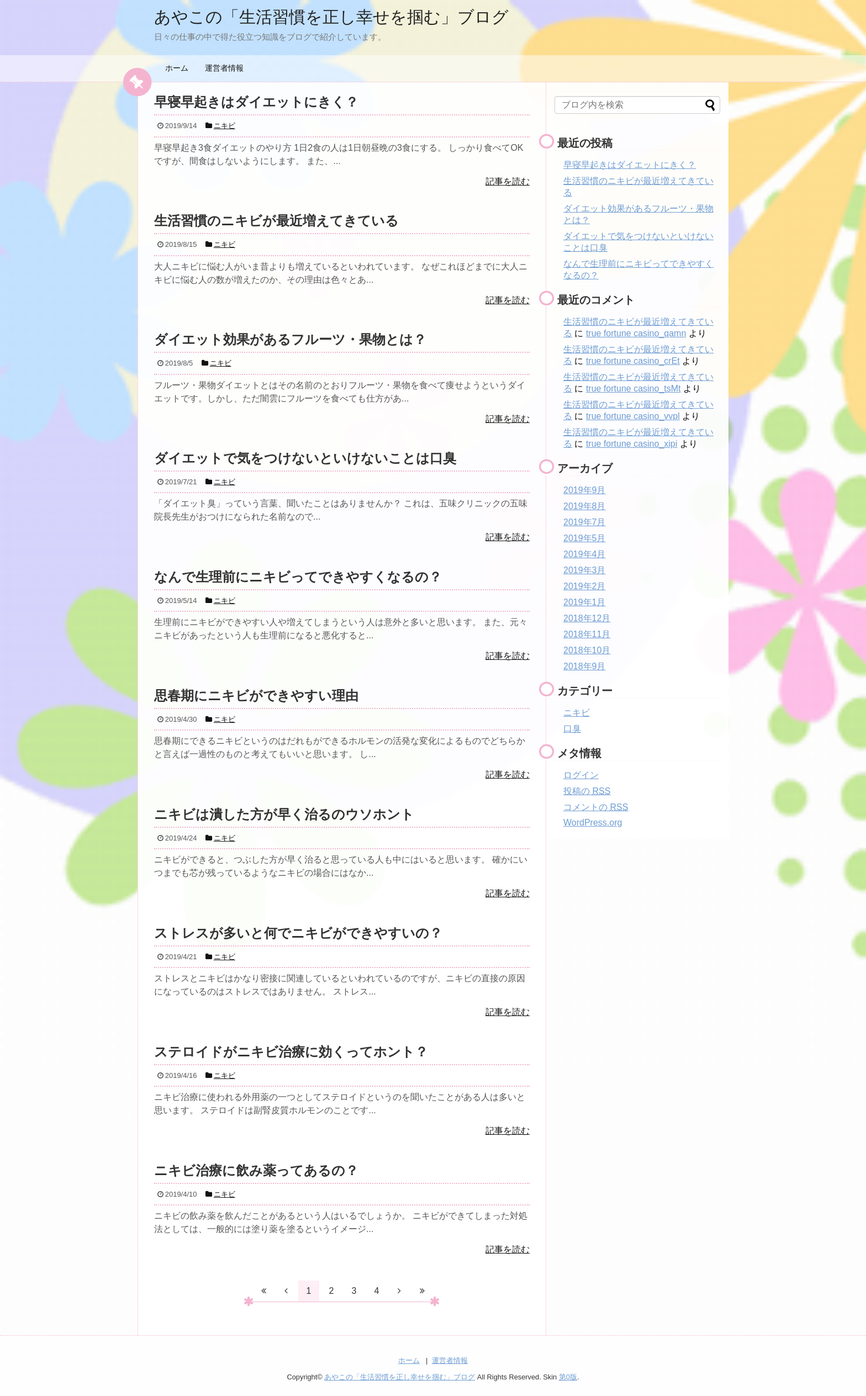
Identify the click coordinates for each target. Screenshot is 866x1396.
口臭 (572, 728)
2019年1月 (584, 602)
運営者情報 (224, 68)
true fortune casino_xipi (631, 443)
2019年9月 (584, 490)
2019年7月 (584, 522)
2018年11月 (586, 634)
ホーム (176, 68)
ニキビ (576, 712)
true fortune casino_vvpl (633, 416)
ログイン (581, 775)
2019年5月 (584, 538)
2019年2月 (584, 586)
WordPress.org (592, 822)
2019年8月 (584, 506)
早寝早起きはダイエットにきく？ (629, 165)
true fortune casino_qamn (636, 333)
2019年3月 (584, 570)
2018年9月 (584, 666)
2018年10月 (586, 650)
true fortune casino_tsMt (633, 388)
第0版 (568, 1377)
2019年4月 (584, 554)
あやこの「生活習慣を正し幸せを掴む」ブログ (331, 17)
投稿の (586, 791)
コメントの (595, 807)
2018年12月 (586, 618)
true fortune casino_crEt (633, 361)
